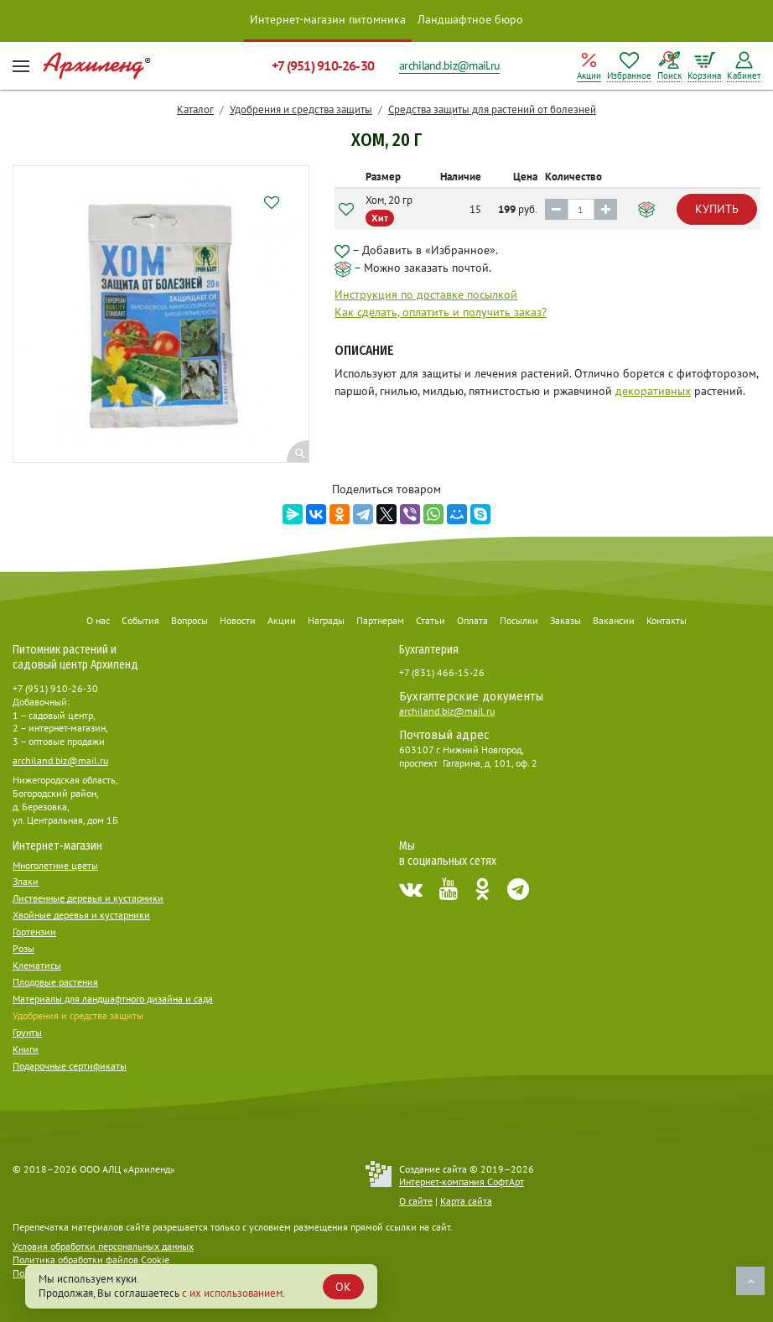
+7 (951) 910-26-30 (323, 65)
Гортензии (34, 931)
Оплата (472, 620)
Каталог (195, 109)
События (140, 620)
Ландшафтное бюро (470, 19)
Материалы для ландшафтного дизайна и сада (113, 998)
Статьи (430, 620)
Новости (238, 620)
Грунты (27, 1032)
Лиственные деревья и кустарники (88, 898)
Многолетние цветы (55, 865)
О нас (98, 620)
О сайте (416, 1200)
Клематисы (37, 965)
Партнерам (380, 620)
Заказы (565, 620)
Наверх (750, 1281)
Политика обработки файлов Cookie (91, 1259)
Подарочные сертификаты (70, 1065)
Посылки (519, 620)
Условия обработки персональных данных (103, 1246)
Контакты (666, 620)
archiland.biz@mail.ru (449, 65)
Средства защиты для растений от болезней (492, 109)
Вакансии (614, 620)
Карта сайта (466, 1200)
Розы (23, 948)
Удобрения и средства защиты (301, 109)
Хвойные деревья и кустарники (81, 914)
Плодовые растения (55, 982)
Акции (281, 620)
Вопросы (189, 620)
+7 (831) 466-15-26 (442, 672)
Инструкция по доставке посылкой (426, 294)
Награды (326, 620)
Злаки (26, 881)
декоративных (653, 390)
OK (343, 1286)
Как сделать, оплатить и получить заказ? (441, 312)
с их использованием (232, 1293)
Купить (717, 208)
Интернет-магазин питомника (328, 19)
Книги (26, 1049)
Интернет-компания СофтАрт (461, 1181)
